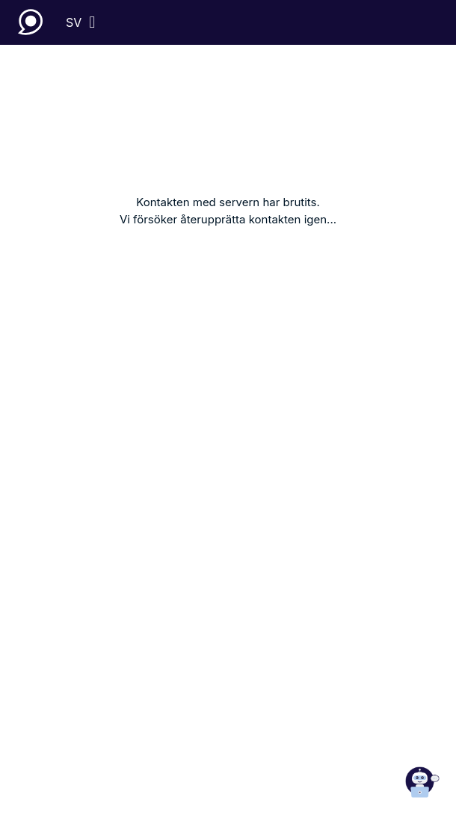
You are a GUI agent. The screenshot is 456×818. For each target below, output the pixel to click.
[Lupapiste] (33, 22)
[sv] (80, 22)
